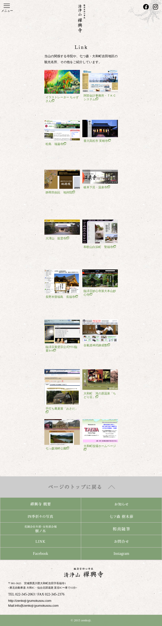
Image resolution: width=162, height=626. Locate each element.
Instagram (121, 553)
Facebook (40, 553)
